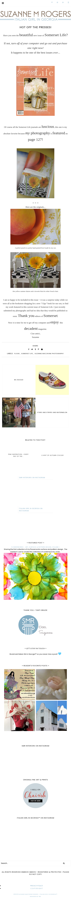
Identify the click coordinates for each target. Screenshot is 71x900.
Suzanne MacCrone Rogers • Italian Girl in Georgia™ (38, 894)
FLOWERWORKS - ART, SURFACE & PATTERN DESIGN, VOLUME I (35, 547)
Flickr (17, 354)
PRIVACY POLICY (36, 886)
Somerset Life (27, 354)
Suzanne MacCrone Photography (49, 354)
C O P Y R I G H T (36, 888)
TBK (40, 896)
